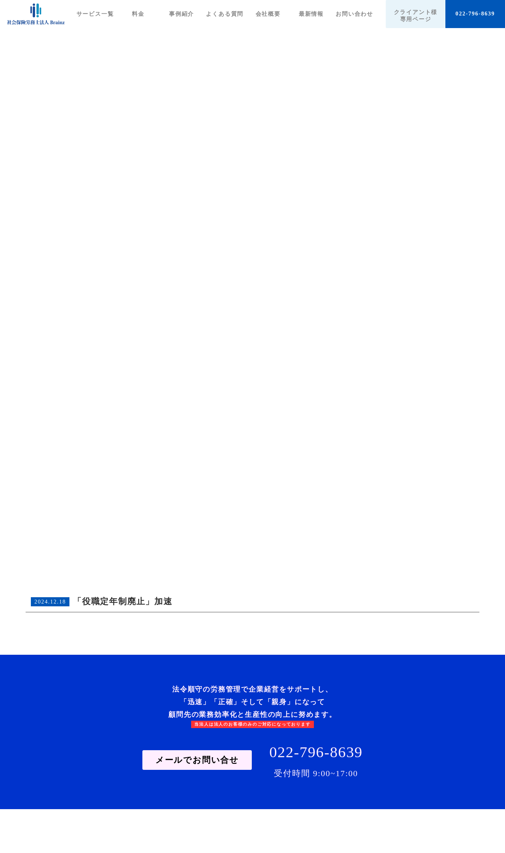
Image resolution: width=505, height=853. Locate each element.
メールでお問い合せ (197, 760)
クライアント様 (416, 15)
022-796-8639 (475, 13)
